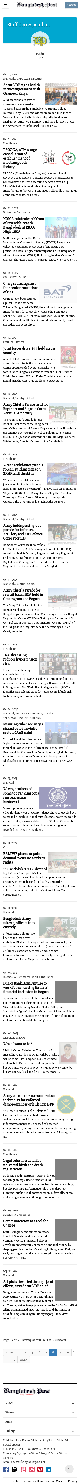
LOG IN (71, 5)
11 (6, 1359)
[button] (5, 5)
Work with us (35, 1481)
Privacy (72, 1481)
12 (14, 1359)
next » (24, 1359)
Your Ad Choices (55, 1481)
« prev (9, 1352)
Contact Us (18, 1481)
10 (67, 1352)
